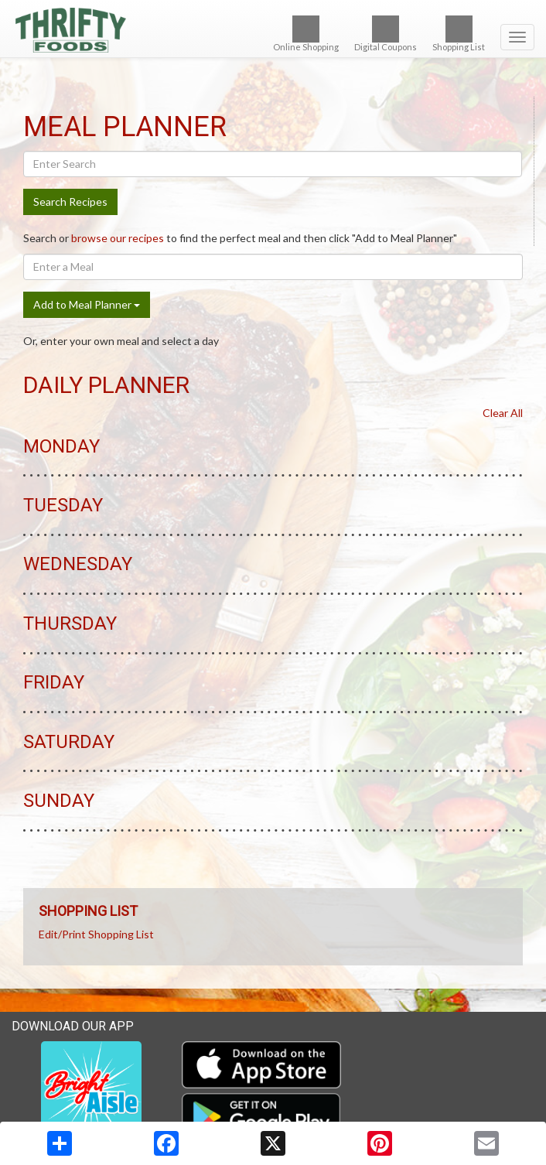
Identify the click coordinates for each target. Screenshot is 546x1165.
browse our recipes (117, 237)
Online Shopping (306, 33)
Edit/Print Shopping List (96, 934)
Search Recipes (70, 201)
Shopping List (458, 33)
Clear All (503, 412)
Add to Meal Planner (86, 304)
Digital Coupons (385, 33)
